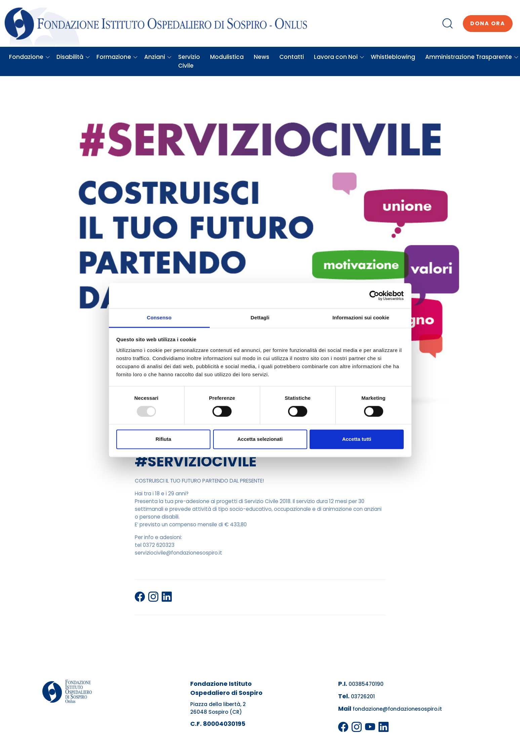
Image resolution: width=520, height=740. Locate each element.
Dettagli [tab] (260, 317)
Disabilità (73, 57)
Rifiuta (163, 439)
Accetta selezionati (260, 439)
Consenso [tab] (159, 317)
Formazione (117, 57)
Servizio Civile (189, 61)
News (261, 57)
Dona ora (487, 23)
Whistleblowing (393, 57)
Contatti (291, 57)
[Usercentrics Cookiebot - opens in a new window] (374, 295)
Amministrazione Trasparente (472, 57)
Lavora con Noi (339, 57)
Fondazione (29, 57)
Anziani (158, 57)
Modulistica (227, 57)
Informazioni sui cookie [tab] (360, 317)
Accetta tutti (356, 439)
